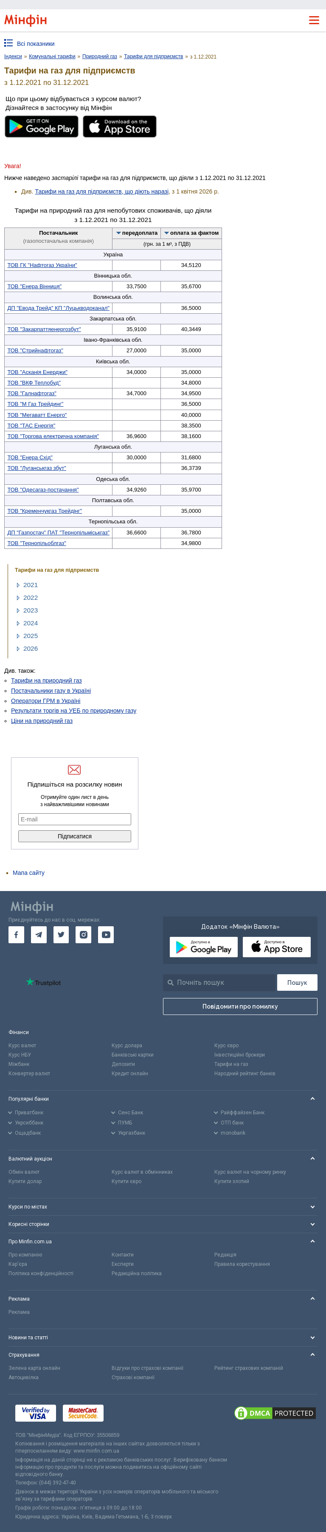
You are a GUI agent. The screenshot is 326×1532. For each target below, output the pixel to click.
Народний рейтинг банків (244, 1074)
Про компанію (25, 1255)
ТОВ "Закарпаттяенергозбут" (44, 329)
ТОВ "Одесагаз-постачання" (43, 489)
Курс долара (127, 1046)
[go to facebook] (16, 934)
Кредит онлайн (130, 1074)
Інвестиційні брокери (239, 1055)
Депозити (123, 1064)
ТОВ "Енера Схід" (30, 457)
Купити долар (25, 1181)
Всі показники (36, 43)
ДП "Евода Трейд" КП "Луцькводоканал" (58, 308)
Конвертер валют (29, 1074)
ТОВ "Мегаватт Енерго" (37, 415)
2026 (30, 648)
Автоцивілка (23, 1377)
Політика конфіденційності (40, 1273)
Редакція (225, 1255)
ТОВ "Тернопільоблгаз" (36, 543)
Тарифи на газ (231, 1064)
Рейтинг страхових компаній (248, 1368)
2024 (30, 623)
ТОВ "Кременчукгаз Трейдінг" (44, 511)
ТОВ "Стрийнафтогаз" (35, 350)
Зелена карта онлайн (34, 1368)
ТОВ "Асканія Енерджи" (37, 372)
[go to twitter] (61, 934)
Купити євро (126, 1181)
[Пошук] (297, 982)
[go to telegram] (39, 934)
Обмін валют (23, 1172)
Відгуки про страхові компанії (147, 1368)
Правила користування (242, 1264)
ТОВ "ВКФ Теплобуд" (34, 382)
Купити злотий (231, 1181)
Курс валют (22, 1046)
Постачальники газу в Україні (51, 690)
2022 (30, 597)
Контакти (123, 1255)
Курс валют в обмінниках (142, 1172)
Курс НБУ (19, 1055)
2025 (30, 635)
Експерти (123, 1264)
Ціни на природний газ (42, 720)
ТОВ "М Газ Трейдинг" (35, 404)
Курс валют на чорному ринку (250, 1172)
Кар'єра (17, 1264)
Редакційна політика (137, 1273)
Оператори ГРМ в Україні (45, 700)
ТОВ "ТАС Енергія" (31, 425)
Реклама (19, 1312)
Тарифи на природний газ (46, 680)
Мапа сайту (29, 872)
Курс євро (226, 1046)
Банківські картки (133, 1055)
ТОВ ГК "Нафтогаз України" (42, 265)
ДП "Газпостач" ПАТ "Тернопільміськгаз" (58, 532)
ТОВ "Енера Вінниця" (34, 286)
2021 (30, 584)
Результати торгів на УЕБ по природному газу (73, 710)
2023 (30, 610)
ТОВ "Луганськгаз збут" (36, 468)
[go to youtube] (106, 934)
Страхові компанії (133, 1377)
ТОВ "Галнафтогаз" (31, 393)
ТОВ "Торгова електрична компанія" (53, 436)
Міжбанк (18, 1064)
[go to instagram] (83, 934)
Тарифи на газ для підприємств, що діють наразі (102, 191)
